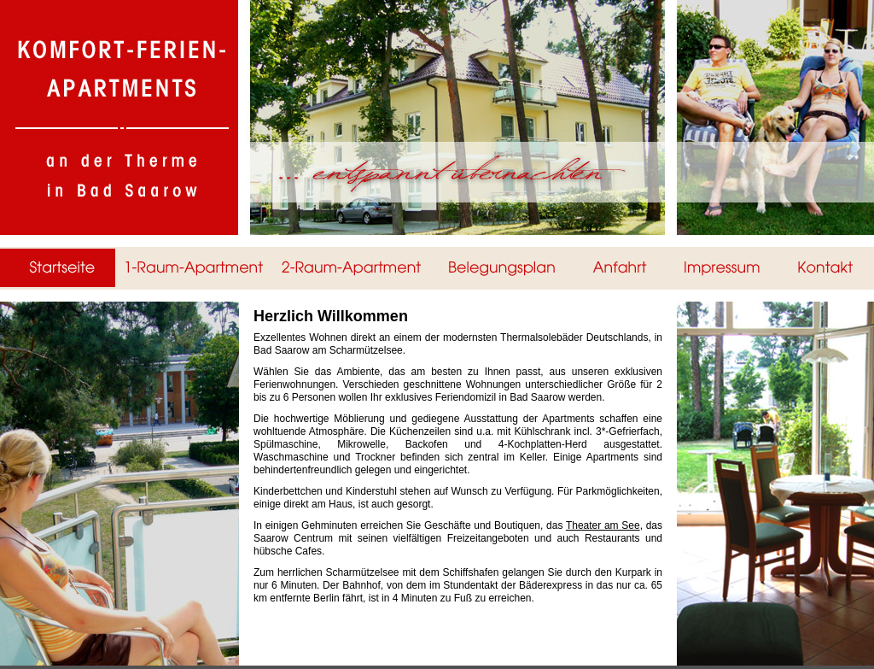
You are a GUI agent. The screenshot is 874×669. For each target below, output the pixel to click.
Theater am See (603, 525)
